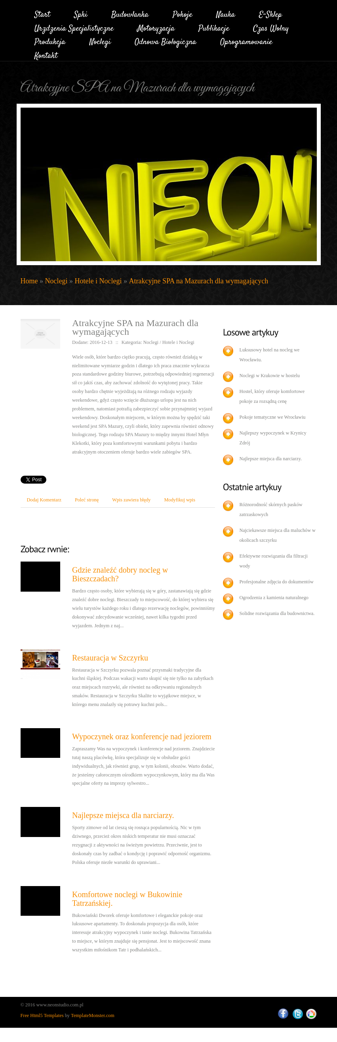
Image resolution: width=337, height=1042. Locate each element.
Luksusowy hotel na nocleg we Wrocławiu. (269, 355)
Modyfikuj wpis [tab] (179, 500)
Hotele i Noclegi (98, 281)
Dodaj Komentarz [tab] (44, 500)
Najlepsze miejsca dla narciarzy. (123, 815)
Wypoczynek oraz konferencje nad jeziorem (141, 736)
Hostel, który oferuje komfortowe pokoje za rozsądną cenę (272, 396)
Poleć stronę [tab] (87, 500)
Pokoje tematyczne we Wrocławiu (272, 417)
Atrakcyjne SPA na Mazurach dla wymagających (198, 281)
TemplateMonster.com (92, 1015)
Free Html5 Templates (42, 1015)
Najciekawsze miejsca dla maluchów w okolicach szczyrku (277, 535)
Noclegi (56, 281)
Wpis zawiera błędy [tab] (131, 500)
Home (29, 281)
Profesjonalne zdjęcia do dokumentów (276, 582)
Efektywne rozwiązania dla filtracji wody (273, 561)
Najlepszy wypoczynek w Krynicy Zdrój (272, 438)
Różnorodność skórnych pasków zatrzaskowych (270, 509)
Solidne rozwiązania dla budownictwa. (276, 613)
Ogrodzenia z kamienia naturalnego (273, 597)
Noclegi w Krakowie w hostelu (269, 375)
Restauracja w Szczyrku (110, 657)
